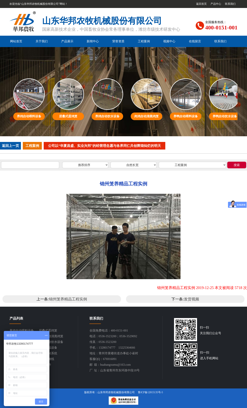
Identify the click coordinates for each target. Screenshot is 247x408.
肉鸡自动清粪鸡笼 (51, 336)
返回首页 (201, 3)
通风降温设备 (48, 347)
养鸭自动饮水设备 (51, 341)
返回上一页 (10, 146)
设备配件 (45, 364)
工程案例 (144, 41)
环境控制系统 (48, 353)
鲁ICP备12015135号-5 (150, 392)
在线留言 (195, 41)
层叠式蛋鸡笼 (48, 330)
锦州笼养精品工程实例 (68, 299)
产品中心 (216, 3)
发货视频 (191, 299)
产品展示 (67, 41)
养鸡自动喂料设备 (22, 330)
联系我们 (230, 3)
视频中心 (169, 41)
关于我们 (42, 41)
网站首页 (16, 41)
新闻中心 (93, 41)
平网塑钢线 (46, 359)
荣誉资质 (118, 41)
